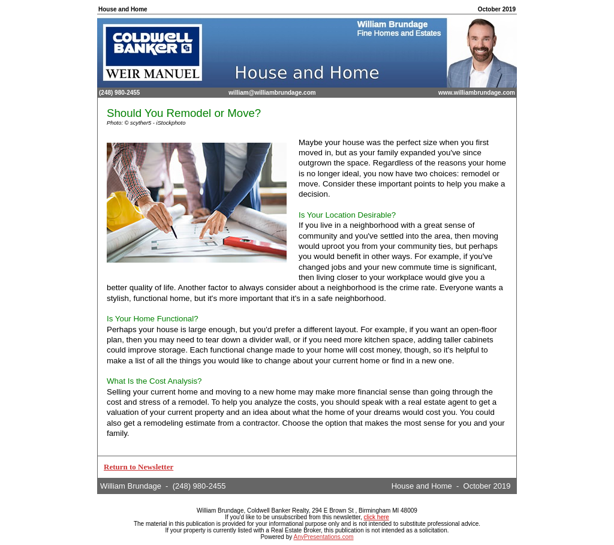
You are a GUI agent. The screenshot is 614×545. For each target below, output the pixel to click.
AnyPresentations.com (323, 537)
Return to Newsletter (138, 466)
